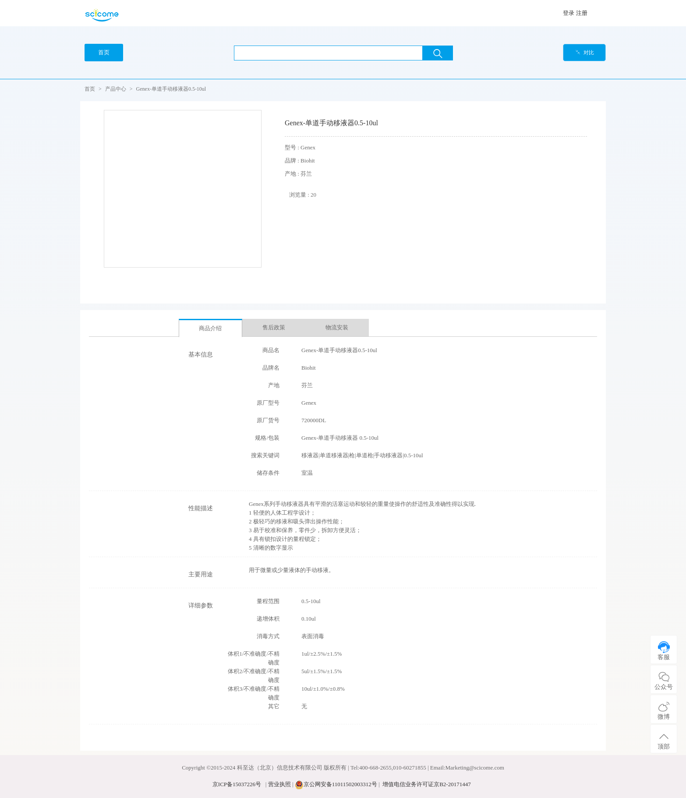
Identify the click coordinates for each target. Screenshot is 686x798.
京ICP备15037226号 (236, 784)
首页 (90, 89)
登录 (568, 13)
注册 (581, 13)
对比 (584, 52)
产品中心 (115, 89)
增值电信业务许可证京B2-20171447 (426, 784)
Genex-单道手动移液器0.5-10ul (171, 89)
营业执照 (279, 784)
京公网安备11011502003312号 (340, 784)
